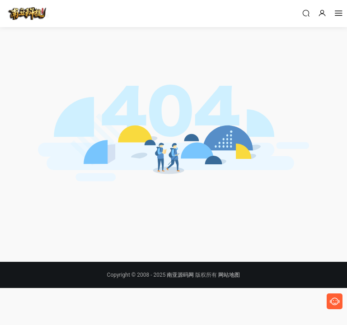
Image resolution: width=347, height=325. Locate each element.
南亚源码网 (180, 275)
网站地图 (229, 275)
